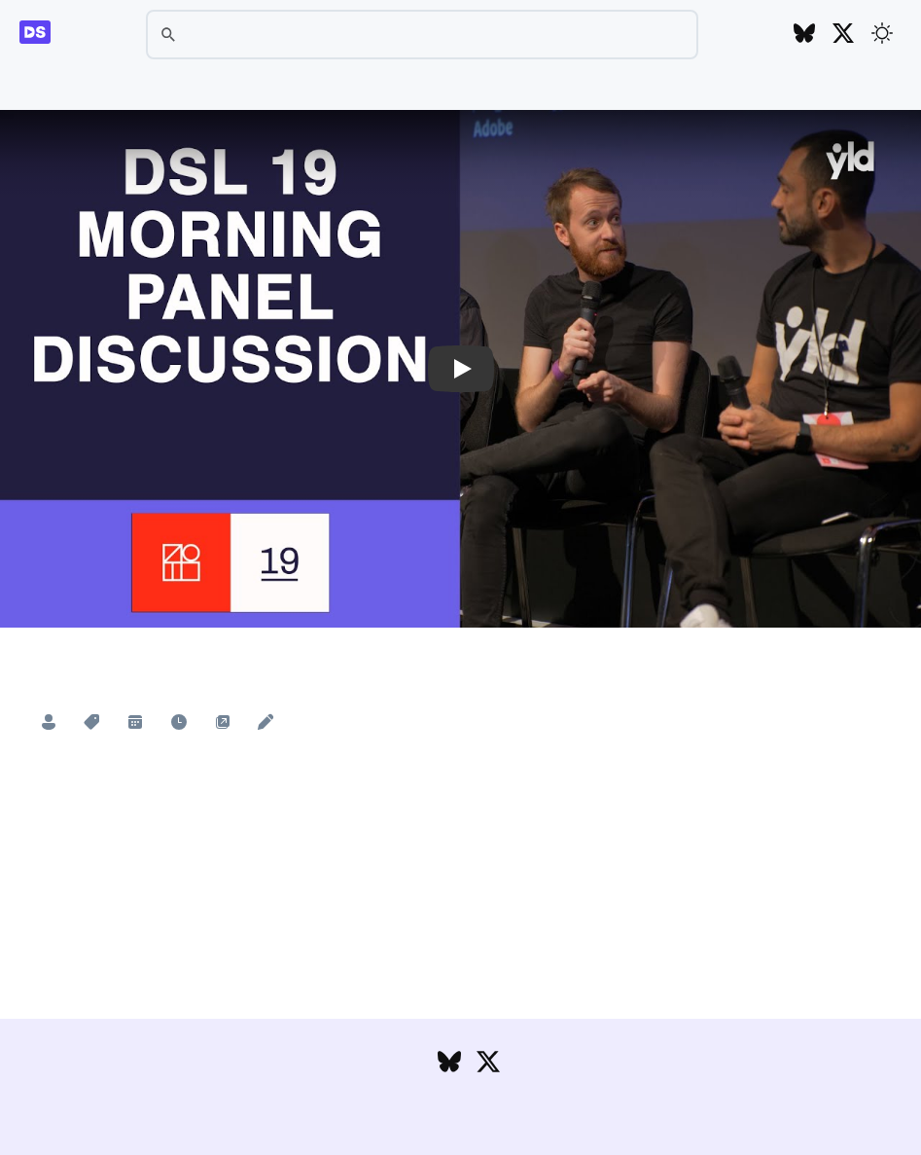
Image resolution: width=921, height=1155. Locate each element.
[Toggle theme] (882, 33)
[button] (460, 369)
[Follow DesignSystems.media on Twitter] (843, 34)
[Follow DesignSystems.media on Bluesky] (804, 34)
